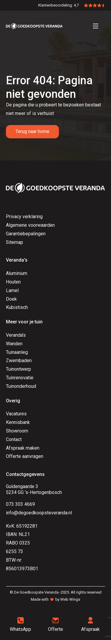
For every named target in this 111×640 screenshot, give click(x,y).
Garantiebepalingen (26, 233)
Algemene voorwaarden (30, 225)
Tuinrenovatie (19, 377)
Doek (11, 299)
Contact (14, 439)
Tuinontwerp (18, 369)
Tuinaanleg (17, 352)
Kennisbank (18, 422)
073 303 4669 (20, 504)
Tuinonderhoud (21, 386)
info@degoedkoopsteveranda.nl (39, 513)
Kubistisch (17, 307)
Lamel (12, 290)
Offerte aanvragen (24, 456)
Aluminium (16, 273)
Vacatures (16, 414)
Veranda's (16, 335)
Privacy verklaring (24, 216)
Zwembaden (19, 360)
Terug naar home (32, 131)
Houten (13, 282)
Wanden (14, 343)
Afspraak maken (22, 448)
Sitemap (14, 242)
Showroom (17, 431)
